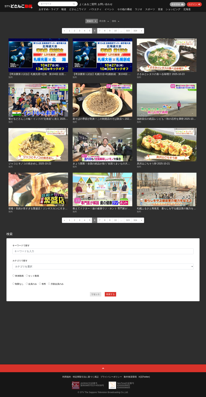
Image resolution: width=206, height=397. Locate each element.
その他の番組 (124, 9)
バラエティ (95, 9)
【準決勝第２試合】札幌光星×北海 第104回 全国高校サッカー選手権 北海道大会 (53, 74)
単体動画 (19, 276)
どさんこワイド (77, 9)
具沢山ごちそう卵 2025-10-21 (153, 163)
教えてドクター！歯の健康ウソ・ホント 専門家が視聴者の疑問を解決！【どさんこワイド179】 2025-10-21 (132, 208)
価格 (115, 21)
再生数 (104, 21)
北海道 (187, 9)
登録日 (91, 21)
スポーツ (150, 9)
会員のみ (32, 284)
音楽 (160, 9)
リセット (95, 294)
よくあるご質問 (87, 4)
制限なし (19, 284)
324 (135, 30)
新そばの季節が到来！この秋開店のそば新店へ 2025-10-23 (105, 119)
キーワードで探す (21, 245)
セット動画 (33, 276)
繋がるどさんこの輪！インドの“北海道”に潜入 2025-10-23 (40, 119)
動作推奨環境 (130, 377)
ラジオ (138, 9)
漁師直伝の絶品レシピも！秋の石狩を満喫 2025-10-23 (167, 119)
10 (115, 30)
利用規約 (66, 377)
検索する (110, 294)
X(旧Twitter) (144, 377)
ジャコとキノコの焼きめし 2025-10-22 (29, 163)
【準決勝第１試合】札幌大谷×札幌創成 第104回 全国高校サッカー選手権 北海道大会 (120, 74)
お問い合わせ (105, 4)
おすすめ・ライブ (48, 9)
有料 (44, 284)
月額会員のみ (57, 284)
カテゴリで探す (19, 260)
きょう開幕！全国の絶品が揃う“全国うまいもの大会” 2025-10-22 (108, 163)
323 (128, 30)
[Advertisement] (103, 325)
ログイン (194, 4)
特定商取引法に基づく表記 (86, 377)
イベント (109, 9)
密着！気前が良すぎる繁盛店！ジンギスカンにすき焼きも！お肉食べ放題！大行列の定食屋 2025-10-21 (65, 208)
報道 (63, 9)
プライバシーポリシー (111, 377)
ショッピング (173, 9)
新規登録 (177, 4)
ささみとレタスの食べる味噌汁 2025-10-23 (160, 74)
